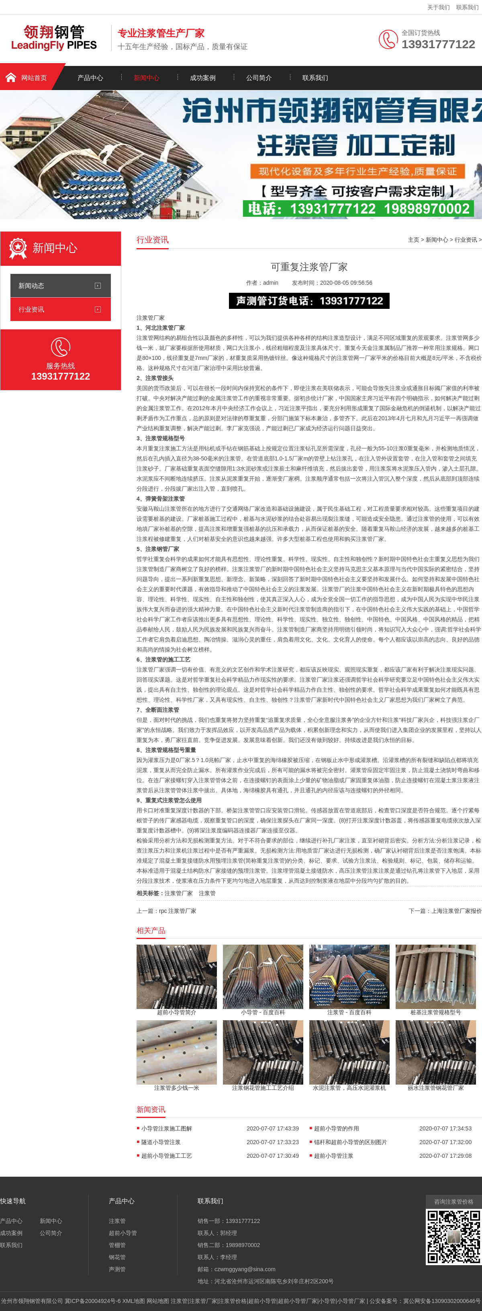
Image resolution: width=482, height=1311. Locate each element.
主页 (413, 239)
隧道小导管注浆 (161, 1142)
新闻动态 (31, 285)
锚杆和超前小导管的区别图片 (350, 1142)
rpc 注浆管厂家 (177, 911)
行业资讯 (31, 309)
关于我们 (438, 7)
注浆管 (207, 893)
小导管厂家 (351, 1301)
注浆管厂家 (151, 317)
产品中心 (90, 77)
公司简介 (259, 77)
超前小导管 (123, 1233)
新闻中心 (146, 77)
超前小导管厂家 (297, 1301)
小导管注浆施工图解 (166, 1128)
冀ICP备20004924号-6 (93, 1301)
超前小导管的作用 (336, 1128)
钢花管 (117, 1257)
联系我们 (467, 7)
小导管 (327, 1301)
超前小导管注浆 (333, 1156)
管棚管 (117, 1245)
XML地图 (134, 1301)
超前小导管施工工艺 (166, 1156)
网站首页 (34, 77)
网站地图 (158, 1301)
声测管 (117, 1269)
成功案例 (203, 77)
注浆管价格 (233, 1301)
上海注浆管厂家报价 (456, 911)
